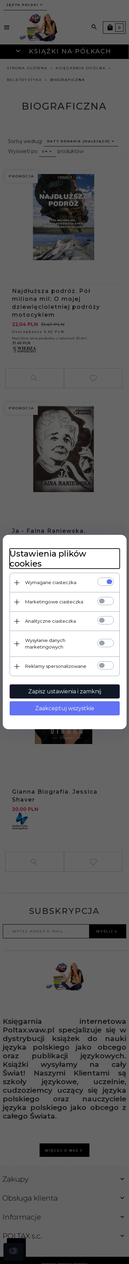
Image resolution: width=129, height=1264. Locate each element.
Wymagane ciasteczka (50, 582)
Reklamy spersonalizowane (55, 666)
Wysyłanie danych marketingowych (45, 644)
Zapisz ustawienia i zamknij (64, 691)
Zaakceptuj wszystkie (64, 708)
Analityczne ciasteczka (50, 621)
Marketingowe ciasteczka (54, 601)
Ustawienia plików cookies (48, 559)
